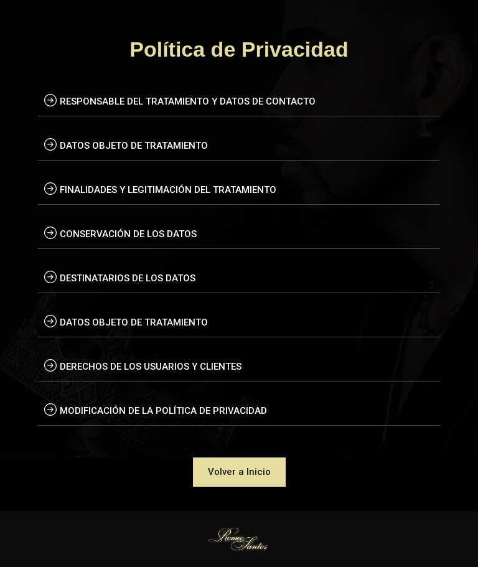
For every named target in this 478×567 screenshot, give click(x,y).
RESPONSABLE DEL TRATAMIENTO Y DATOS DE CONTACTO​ (188, 101)
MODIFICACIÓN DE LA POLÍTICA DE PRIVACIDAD (163, 410)
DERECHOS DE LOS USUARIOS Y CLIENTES (150, 366)
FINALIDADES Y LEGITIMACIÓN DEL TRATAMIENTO (168, 189)
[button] (239, 472)
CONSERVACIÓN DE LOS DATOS (128, 234)
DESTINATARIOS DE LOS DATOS (127, 278)
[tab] (238, 100)
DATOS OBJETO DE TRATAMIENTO (134, 145)
